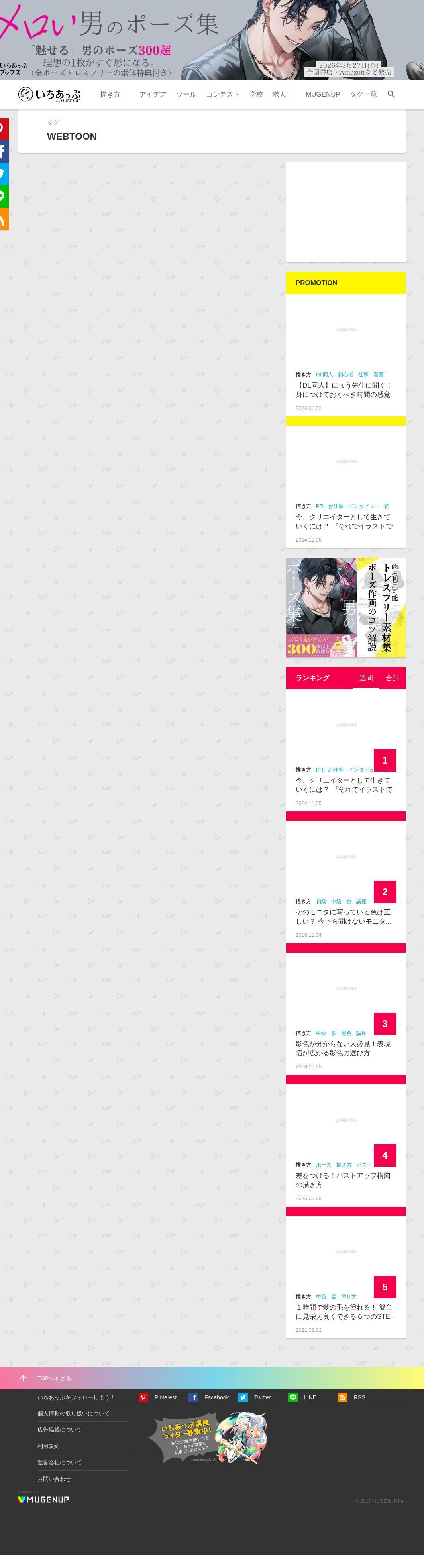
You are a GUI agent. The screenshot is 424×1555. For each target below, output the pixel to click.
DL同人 (324, 375)
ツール (186, 94)
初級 (321, 901)
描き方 (110, 94)
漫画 (378, 375)
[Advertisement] (346, 212)
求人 (279, 94)
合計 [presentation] (392, 678)
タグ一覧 (363, 94)
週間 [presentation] (366, 678)
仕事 (363, 375)
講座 (361, 901)
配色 (346, 1033)
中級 (336, 901)
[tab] (366, 678)
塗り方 (349, 1297)
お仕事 (336, 506)
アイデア (153, 94)
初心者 (345, 375)
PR (319, 506)
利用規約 (48, 1446)
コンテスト (223, 94)
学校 (256, 94)
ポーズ (324, 1165)
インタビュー (363, 506)
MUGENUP (323, 94)
